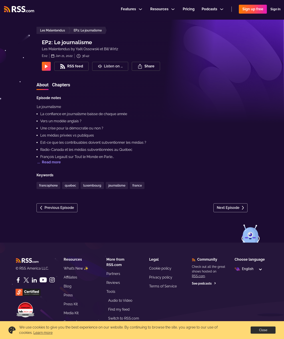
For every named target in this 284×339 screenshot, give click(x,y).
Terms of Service (163, 286)
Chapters (61, 84)
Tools (110, 291)
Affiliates (70, 277)
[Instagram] (52, 280)
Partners (113, 274)
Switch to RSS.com (123, 318)
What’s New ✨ (76, 268)
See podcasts (204, 283)
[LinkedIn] (34, 280)
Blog (67, 286)
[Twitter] (26, 280)
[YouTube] (43, 280)
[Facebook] (18, 280)
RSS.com (198, 276)
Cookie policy (160, 268)
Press (68, 295)
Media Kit (71, 313)
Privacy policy (160, 277)
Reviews (113, 283)
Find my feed (119, 309)
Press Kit (71, 304)
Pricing (189, 10)
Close (263, 330)
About (43, 84)
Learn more (43, 333)
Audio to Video (120, 300)
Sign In (275, 10)
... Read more (49, 162)
